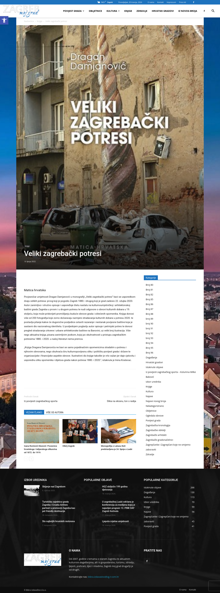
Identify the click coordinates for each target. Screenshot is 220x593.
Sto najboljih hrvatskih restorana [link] (58, 521)
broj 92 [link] (149, 333)
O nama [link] (151, 2)
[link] (4, 20)
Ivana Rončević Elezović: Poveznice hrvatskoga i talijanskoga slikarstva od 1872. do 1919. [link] (40, 449)
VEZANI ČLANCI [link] (34, 412)
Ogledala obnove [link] (154, 415)
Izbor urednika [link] (153, 381)
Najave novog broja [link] (156, 401)
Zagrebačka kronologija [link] (158, 425)
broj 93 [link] (149, 338)
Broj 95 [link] (149, 347)
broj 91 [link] (149, 328)
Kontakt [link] (160, 2)
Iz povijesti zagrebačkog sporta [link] (40, 401)
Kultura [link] (113, 10)
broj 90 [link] (149, 323)
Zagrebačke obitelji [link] (156, 430)
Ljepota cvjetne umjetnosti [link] (115, 521)
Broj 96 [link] (149, 352)
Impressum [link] (171, 2)
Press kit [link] (182, 2)
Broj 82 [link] (149, 294)
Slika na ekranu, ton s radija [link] (121, 401)
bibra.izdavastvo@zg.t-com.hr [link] (103, 576)
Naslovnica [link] (29, 21)
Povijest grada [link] (73, 10)
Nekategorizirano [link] (155, 405)
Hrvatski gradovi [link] (163, 10)
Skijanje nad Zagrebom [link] (53, 486)
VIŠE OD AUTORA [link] (54, 412)
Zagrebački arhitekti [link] (156, 435)
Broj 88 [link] (149, 313)
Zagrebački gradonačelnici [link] (159, 439)
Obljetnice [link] (95, 10)
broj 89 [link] (149, 318)
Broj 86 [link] (149, 304)
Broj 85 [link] (149, 299)
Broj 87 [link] (149, 309)
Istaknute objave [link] (154, 367)
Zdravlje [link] (142, 10)
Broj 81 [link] (149, 289)
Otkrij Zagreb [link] (68, 446)
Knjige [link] (128, 10)
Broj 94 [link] (149, 342)
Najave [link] (149, 396)
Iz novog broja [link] (187, 10)
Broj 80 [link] (149, 284)
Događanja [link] (151, 357)
